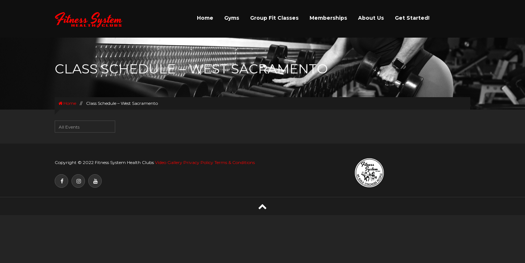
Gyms (231, 18)
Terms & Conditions (234, 162)
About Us (371, 18)
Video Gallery (168, 162)
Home (205, 18)
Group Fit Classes (274, 18)
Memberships (328, 18)
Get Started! (412, 18)
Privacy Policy (198, 162)
